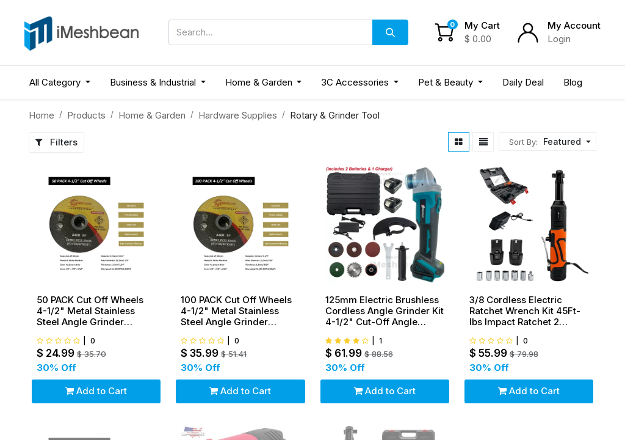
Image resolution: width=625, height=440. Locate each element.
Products (86, 115)
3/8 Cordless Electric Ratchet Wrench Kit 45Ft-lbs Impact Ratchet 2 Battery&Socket (524, 311)
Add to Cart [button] (96, 391)
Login (559, 39)
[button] (565, 141)
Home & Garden (152, 115)
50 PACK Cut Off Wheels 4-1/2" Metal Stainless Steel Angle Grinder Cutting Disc (90, 311)
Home (41, 115)
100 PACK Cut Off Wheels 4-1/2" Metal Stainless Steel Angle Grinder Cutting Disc (236, 311)
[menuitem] (523, 83)
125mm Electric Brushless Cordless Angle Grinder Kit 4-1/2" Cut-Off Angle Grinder (384, 311)
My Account (574, 25)
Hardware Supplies (237, 115)
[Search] (390, 32)
